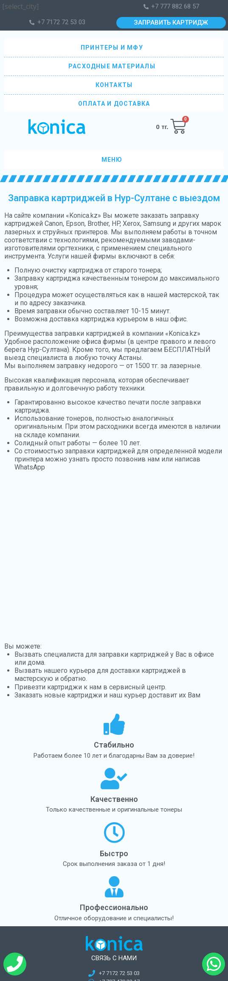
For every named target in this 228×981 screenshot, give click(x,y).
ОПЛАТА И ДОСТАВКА (114, 103)
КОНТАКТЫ (114, 85)
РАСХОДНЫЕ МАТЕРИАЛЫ (114, 66)
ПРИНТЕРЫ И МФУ (114, 48)
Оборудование (26, 853)
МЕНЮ (114, 160)
